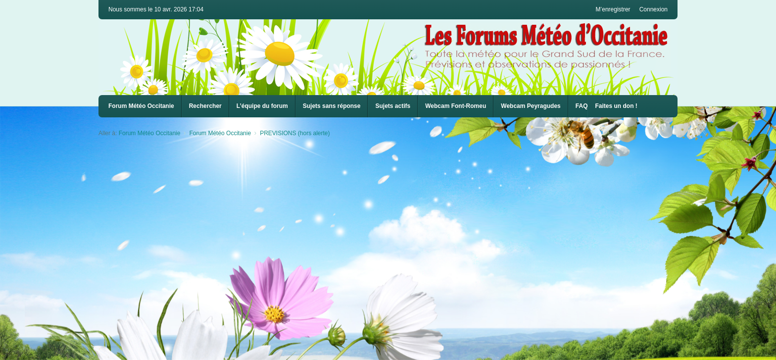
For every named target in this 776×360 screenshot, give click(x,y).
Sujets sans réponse (332, 106)
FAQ (582, 106)
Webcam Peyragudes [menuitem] (531, 106)
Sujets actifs (392, 106)
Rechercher (205, 106)
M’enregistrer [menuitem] (613, 9)
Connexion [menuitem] (653, 9)
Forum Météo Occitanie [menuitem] (141, 106)
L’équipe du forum (262, 106)
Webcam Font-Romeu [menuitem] (455, 106)
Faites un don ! (616, 106)
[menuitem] (455, 106)
